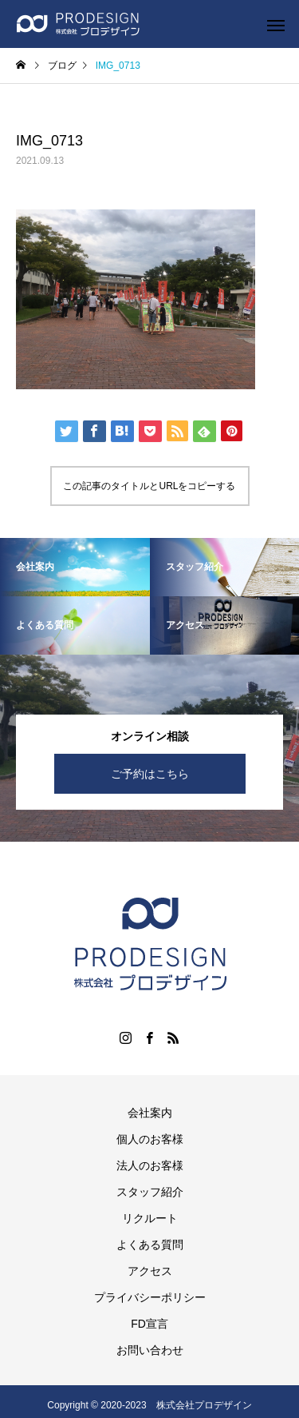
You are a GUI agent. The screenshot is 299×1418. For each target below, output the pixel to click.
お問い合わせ (149, 1350)
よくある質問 (149, 1244)
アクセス (150, 1271)
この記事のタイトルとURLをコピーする (149, 486)
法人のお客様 (149, 1165)
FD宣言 (149, 1323)
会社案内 (150, 1112)
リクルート (150, 1218)
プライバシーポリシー (150, 1297)
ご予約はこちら (150, 773)
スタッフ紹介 (149, 1191)
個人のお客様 (149, 1139)
